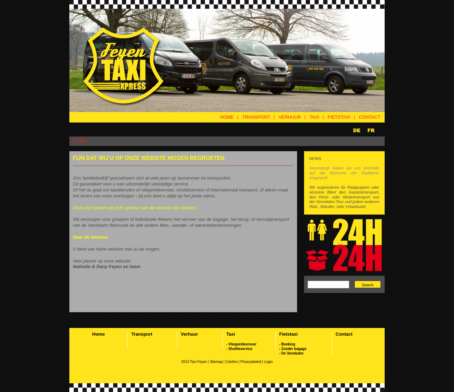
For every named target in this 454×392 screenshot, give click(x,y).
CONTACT (369, 117)
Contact (344, 334)
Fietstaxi (288, 334)
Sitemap (216, 362)
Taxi (230, 334)
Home (98, 334)
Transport (141, 334)
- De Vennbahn (291, 353)
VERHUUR (289, 117)
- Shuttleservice (239, 349)
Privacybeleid (251, 362)
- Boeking (287, 344)
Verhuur (189, 334)
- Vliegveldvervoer (241, 344)
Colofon (232, 362)
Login (268, 362)
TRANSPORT (256, 117)
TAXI (314, 117)
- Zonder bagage (293, 349)
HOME (227, 117)
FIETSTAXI (339, 117)
